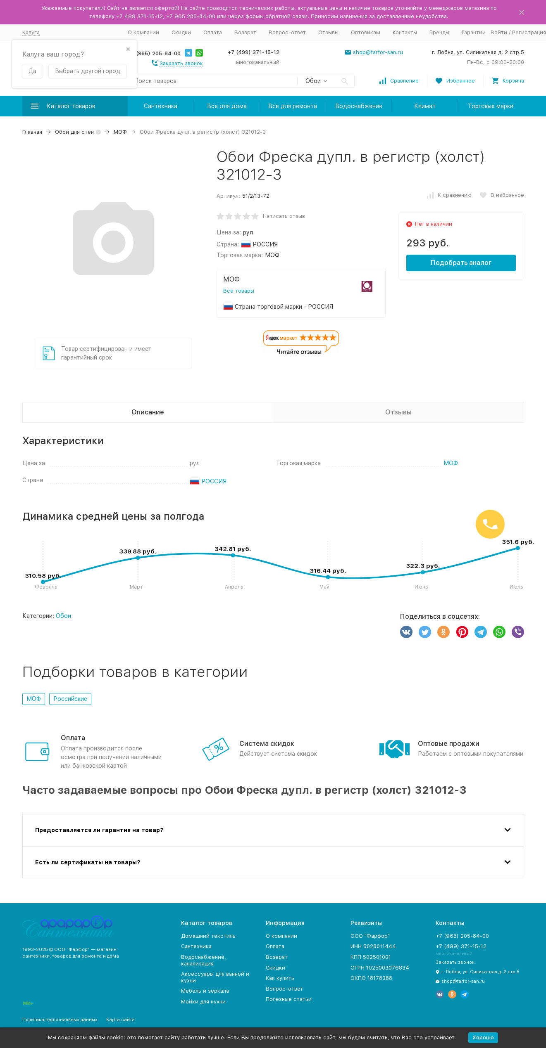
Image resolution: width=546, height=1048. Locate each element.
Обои (63, 616)
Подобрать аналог (461, 263)
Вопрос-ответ (287, 32)
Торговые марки (490, 106)
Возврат (245, 32)
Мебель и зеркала (205, 991)
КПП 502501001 (370, 957)
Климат (425, 106)
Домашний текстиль (208, 936)
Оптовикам (365, 32)
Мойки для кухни (203, 1001)
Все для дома (227, 106)
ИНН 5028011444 (373, 946)
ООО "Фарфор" (370, 936)
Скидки (181, 32)
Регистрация (529, 32)
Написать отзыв (284, 216)
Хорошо (483, 1037)
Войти (499, 32)
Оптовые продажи (448, 744)
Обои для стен (74, 132)
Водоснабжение (358, 106)
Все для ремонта (292, 106)
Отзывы (328, 32)
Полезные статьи (289, 999)
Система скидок (266, 744)
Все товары (238, 291)
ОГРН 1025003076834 (379, 968)
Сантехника (160, 106)
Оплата (212, 32)
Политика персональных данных (60, 1019)
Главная (32, 132)
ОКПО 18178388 (371, 978)
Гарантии (474, 32)
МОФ (120, 132)
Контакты (405, 32)
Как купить (280, 978)
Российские (70, 699)
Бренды (439, 32)
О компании (143, 32)
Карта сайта (120, 1019)
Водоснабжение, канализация (203, 960)
